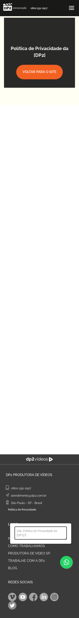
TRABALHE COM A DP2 (26, 561)
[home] (13, 7)
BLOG (12, 568)
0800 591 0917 (39, 8)
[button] (71, 8)
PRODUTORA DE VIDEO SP (29, 553)
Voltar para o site (39, 72)
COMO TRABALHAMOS (26, 546)
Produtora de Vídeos (32, 475)
